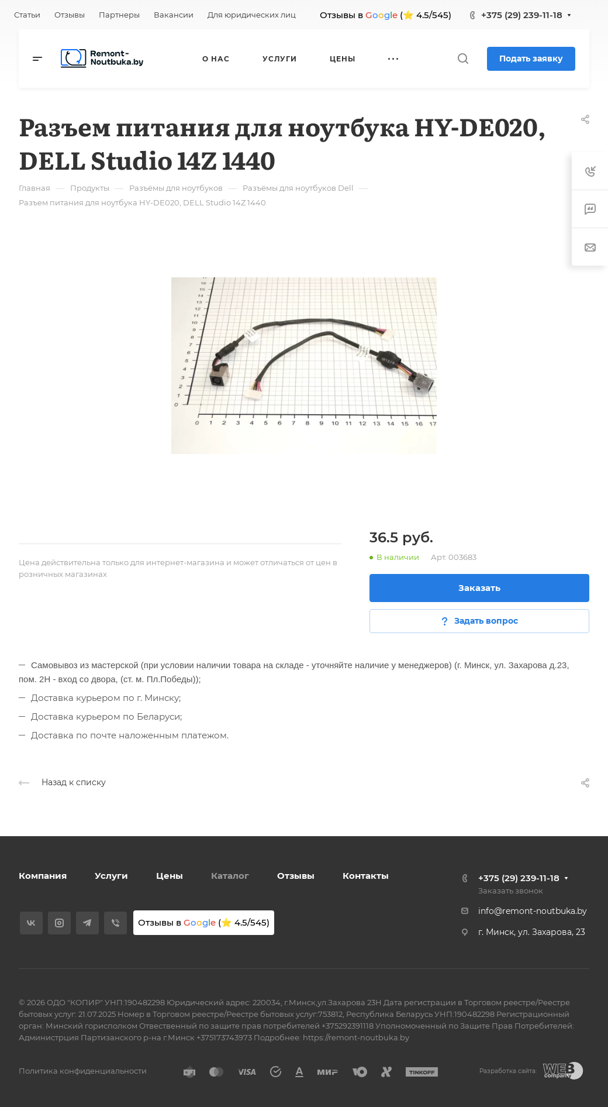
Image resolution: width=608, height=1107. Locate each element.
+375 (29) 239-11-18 (521, 14)
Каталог (230, 875)
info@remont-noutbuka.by (532, 911)
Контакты (366, 875)
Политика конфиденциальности (83, 1070)
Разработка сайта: (508, 1071)
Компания (43, 875)
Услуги (111, 875)
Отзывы (296, 875)
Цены (169, 875)
